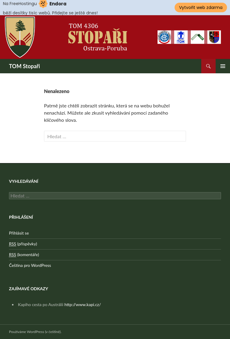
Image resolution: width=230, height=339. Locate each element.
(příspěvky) (23, 244)
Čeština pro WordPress (30, 265)
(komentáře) (24, 254)
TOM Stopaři (24, 66)
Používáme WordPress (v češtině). (35, 331)
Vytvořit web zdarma (201, 7)
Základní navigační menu (223, 66)
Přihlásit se (19, 232)
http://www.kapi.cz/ (82, 304)
